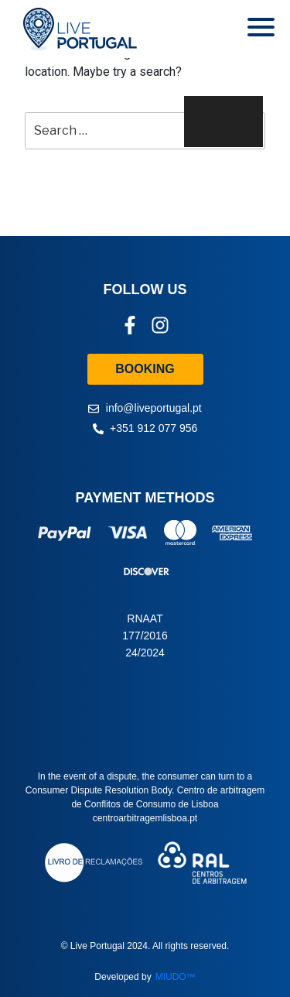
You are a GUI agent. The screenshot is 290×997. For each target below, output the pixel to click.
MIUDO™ (175, 976)
